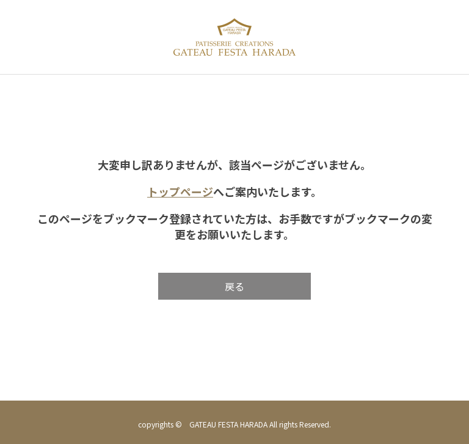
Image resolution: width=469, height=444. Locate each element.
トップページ (180, 191)
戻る (234, 286)
